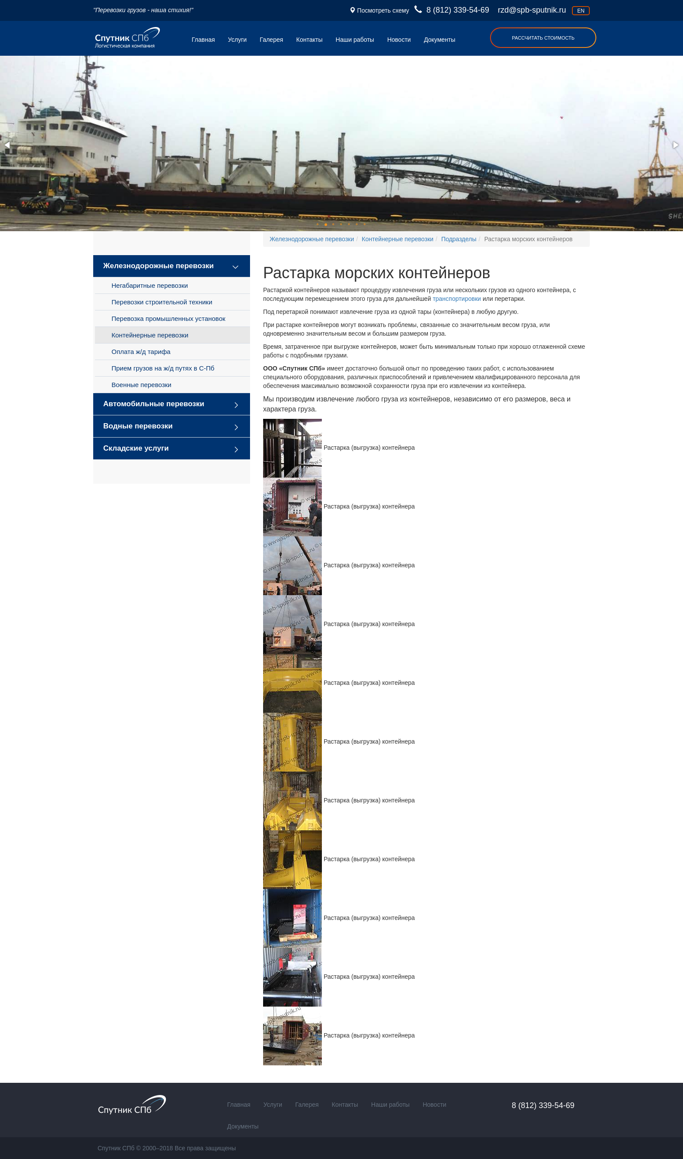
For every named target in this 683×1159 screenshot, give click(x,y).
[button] (8, 145)
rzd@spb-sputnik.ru (532, 10)
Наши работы (355, 39)
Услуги (237, 39)
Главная (203, 39)
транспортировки (457, 298)
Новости (399, 39)
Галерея (271, 39)
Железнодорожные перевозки (312, 239)
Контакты (309, 39)
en (581, 11)
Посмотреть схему (381, 10)
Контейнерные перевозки (398, 239)
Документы (439, 39)
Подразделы (459, 239)
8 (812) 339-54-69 (452, 10)
